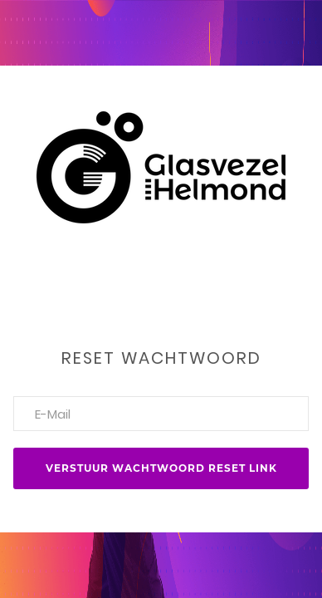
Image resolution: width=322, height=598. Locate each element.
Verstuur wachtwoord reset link (161, 468)
